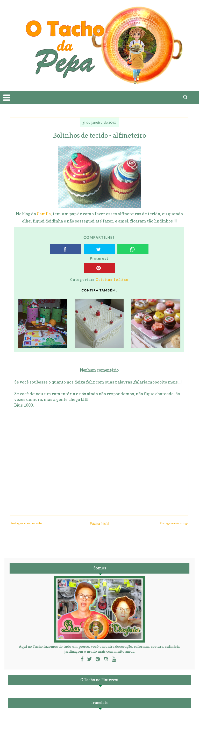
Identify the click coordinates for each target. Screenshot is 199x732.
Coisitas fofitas (112, 279)
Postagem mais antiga (174, 523)
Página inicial (99, 523)
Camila (44, 213)
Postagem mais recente (26, 523)
